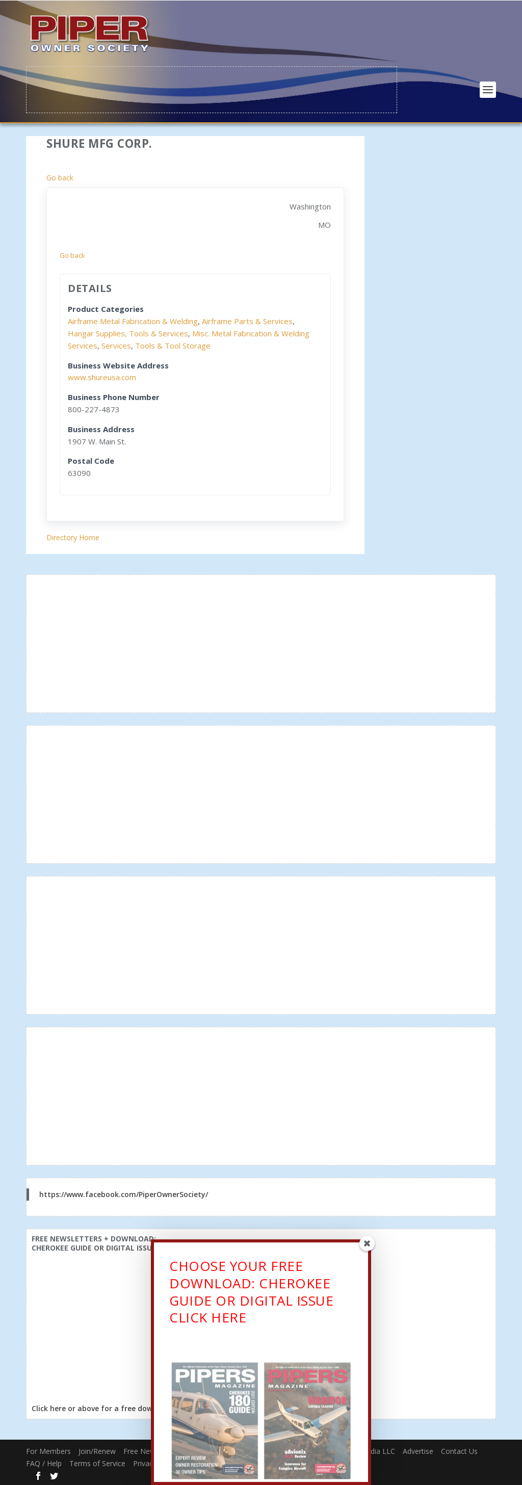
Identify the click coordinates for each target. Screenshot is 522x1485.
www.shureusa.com (102, 377)
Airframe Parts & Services (247, 320)
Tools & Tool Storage (173, 344)
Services (116, 344)
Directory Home (72, 536)
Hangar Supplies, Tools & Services (128, 332)
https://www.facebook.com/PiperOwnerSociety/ (123, 1193)
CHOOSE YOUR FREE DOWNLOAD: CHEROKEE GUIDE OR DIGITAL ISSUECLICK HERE (251, 1294)
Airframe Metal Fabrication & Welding (133, 320)
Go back (59, 176)
